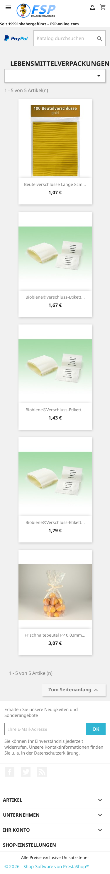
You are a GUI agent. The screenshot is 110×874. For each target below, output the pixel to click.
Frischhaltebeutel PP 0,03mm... (55, 635)
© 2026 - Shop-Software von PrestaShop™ (46, 866)
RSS (42, 772)
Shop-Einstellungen (29, 845)
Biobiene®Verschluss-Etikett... (55, 297)
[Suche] (69, 38)
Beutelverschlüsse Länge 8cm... (55, 184)
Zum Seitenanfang (73, 690)
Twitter (26, 772)
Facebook (9, 772)
